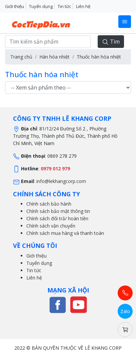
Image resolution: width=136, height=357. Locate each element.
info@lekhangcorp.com (61, 181)
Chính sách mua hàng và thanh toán (65, 233)
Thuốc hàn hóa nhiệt (99, 57)
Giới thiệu (14, 6)
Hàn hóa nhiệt (54, 57)
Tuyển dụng (41, 6)
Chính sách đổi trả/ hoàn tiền (57, 218)
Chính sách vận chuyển (50, 226)
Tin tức (64, 6)
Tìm (111, 42)
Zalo (125, 311)
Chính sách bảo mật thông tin (58, 211)
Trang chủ (21, 57)
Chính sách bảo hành (48, 204)
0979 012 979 (55, 168)
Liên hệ (83, 6)
